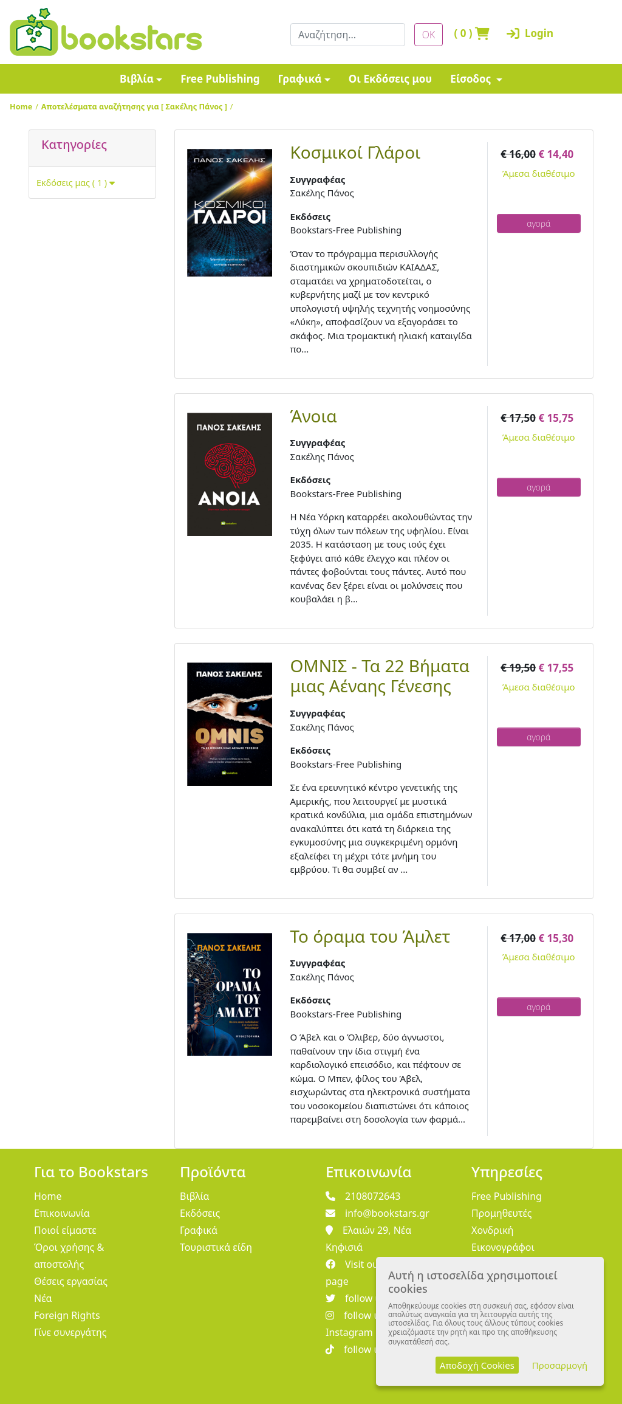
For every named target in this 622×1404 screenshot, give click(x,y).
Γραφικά (299, 79)
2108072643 (363, 1196)
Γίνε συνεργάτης (70, 1332)
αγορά (538, 223)
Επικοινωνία (62, 1213)
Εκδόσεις (200, 1213)
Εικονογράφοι (503, 1247)
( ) (467, 33)
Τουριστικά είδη (216, 1247)
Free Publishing (219, 79)
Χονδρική (492, 1230)
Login (520, 33)
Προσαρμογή (559, 1365)
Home (21, 106)
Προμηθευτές (501, 1213)
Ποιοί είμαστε (65, 1230)
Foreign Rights (67, 1315)
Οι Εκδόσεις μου (390, 79)
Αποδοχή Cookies (477, 1365)
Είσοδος (472, 79)
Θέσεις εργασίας (71, 1281)
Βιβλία (137, 79)
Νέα (43, 1298)
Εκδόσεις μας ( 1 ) (75, 182)
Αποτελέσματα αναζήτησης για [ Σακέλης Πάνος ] (134, 106)
